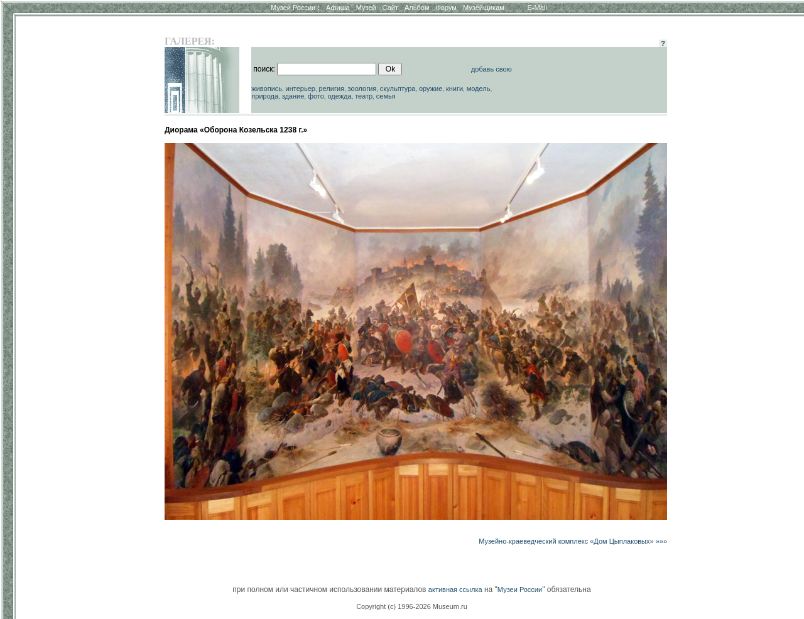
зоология (362, 88)
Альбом (417, 7)
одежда (339, 96)
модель (479, 88)
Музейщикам (483, 7)
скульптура (398, 88)
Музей (366, 7)
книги (454, 88)
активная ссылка (455, 589)
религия (331, 88)
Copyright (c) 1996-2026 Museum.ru (411, 606)
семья (386, 96)
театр (363, 96)
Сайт (390, 7)
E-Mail (537, 7)
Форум (445, 7)
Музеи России (295, 7)
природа (264, 96)
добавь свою (491, 69)
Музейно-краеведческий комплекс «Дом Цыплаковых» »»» (573, 541)
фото (316, 96)
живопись (266, 88)
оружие (430, 88)
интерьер (300, 88)
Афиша (338, 7)
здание (293, 96)
